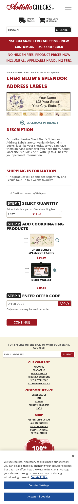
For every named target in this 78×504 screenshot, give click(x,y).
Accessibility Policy (39, 383)
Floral (33, 72)
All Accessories (39, 423)
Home (9, 72)
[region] (39, 477)
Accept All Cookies (39, 496)
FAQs (39, 408)
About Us (39, 367)
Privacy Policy (39, 373)
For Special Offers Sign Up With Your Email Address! (39, 346)
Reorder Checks (39, 426)
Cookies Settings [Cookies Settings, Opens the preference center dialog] (39, 485)
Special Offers (39, 433)
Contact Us (39, 370)
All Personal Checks (39, 420)
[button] (57, 240)
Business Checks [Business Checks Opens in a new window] (39, 430)
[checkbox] (40, 240)
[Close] (73, 456)
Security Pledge (39, 380)
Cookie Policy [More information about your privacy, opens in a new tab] (39, 477)
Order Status (39, 395)
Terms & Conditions (39, 377)
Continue (22, 322)
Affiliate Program (39, 405)
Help (38, 398)
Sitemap (39, 401)
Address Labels (21, 72)
